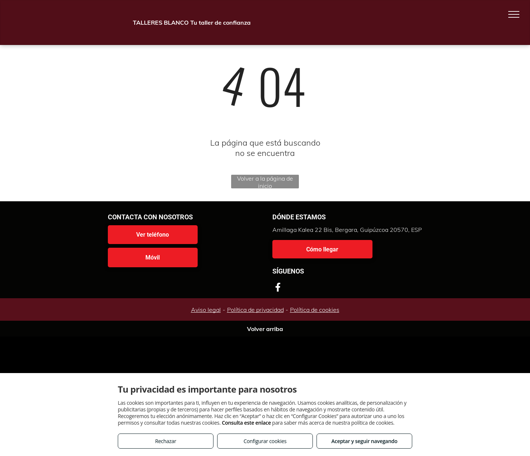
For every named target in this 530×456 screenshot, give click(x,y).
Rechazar (165, 441)
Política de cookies (314, 309)
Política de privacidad (255, 309)
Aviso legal (206, 309)
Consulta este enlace (246, 422)
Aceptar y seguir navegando (364, 441)
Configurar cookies (265, 441)
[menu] (513, 14)
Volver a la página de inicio (265, 181)
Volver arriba (265, 329)
